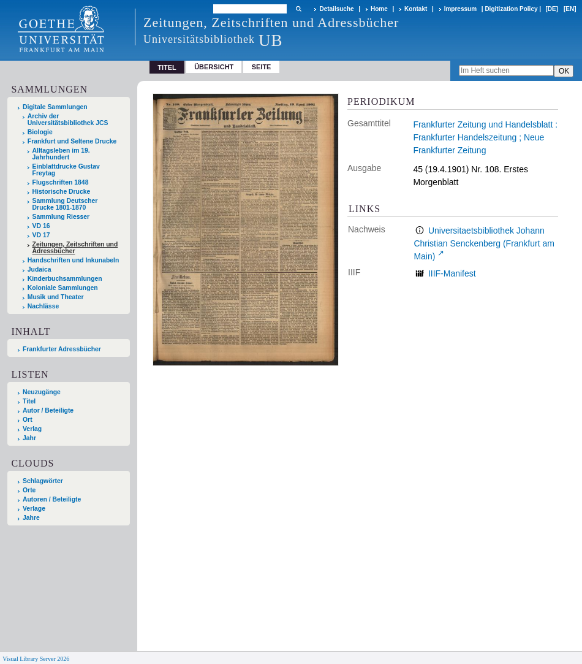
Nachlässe (43, 306)
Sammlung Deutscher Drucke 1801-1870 (65, 204)
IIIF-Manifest (452, 273)
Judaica (39, 269)
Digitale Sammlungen (55, 107)
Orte (29, 490)
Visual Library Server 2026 (35, 658)
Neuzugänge (42, 392)
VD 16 (41, 226)
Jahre (31, 517)
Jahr (29, 438)
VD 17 (41, 235)
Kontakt (415, 9)
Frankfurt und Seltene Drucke (72, 141)
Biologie (40, 132)
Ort (27, 419)
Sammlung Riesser (61, 216)
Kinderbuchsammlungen (65, 278)
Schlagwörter (43, 481)
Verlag (32, 428)
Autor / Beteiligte (48, 410)
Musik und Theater (56, 297)
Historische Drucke (61, 191)
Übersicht (213, 67)
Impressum (460, 9)
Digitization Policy (511, 9)
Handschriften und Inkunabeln (73, 260)
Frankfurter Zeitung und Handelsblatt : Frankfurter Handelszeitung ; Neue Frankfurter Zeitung (485, 137)
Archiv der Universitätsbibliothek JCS (68, 119)
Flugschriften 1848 (60, 182)
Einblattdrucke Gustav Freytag (66, 170)
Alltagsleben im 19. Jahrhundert (61, 154)
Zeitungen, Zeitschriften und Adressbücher (75, 247)
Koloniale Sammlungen (63, 287)
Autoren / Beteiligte (52, 499)
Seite (261, 67)
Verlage (34, 508)
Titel (29, 401)
